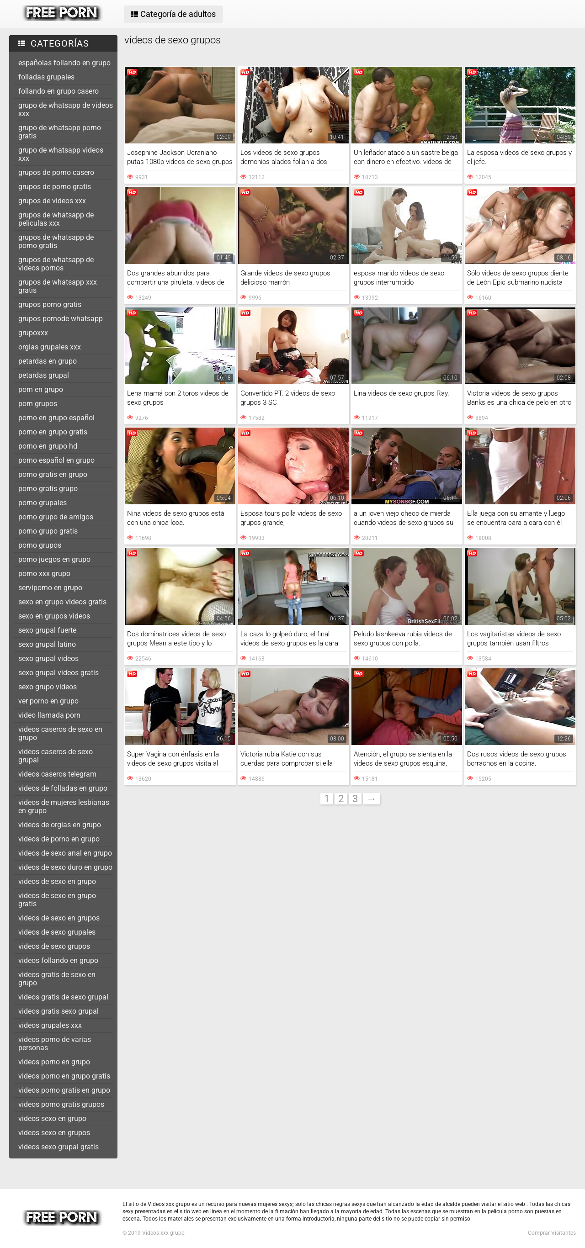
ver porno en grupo (48, 701)
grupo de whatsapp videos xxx (60, 154)
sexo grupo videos (47, 686)
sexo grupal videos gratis (58, 672)
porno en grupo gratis (52, 432)
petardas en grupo (47, 361)
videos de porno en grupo (59, 839)
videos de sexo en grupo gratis (57, 899)
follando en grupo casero (58, 91)
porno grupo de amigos (55, 517)
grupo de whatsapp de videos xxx (65, 109)
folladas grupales (46, 77)
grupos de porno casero (56, 172)
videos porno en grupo (54, 1062)
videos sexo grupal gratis (58, 1146)
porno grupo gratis (48, 531)
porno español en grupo (56, 460)
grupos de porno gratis (54, 186)
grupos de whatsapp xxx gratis (57, 286)
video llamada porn (49, 715)
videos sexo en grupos (54, 1132)
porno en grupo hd (47, 446)
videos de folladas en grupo (62, 788)
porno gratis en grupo (52, 474)
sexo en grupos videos (54, 616)
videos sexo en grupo (52, 1118)
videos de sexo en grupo (57, 881)
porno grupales (42, 502)
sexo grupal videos (48, 658)
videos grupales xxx (50, 1025)
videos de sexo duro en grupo (65, 867)
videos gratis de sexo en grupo (57, 978)
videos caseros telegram (57, 774)
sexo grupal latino (47, 644)
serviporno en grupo (50, 587)
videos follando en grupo (58, 960)
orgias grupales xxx (49, 347)
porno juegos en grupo (54, 559)
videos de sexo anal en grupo (65, 853)
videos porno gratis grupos (61, 1104)
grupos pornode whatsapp (60, 318)
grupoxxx (33, 332)
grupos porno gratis (49, 304)
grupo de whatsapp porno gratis (59, 131)
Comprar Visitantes (552, 1233)
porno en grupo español (56, 417)
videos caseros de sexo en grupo (60, 733)
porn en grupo (40, 389)
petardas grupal (43, 375)
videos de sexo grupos (54, 946)
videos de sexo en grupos (59, 918)
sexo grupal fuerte (47, 630)
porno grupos (39, 545)
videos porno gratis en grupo (64, 1090)
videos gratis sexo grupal (58, 1011)
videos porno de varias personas (54, 1043)
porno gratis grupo (48, 488)
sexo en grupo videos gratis (62, 602)
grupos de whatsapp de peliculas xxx (56, 219)
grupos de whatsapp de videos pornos (56, 263)
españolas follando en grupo (64, 62)
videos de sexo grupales (57, 932)
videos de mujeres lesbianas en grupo (63, 806)
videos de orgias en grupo (59, 824)
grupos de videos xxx (52, 200)
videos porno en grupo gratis (64, 1076)
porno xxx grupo (44, 573)
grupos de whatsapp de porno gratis (56, 241)
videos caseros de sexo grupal (55, 755)
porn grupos (37, 403)
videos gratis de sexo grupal (63, 997)
